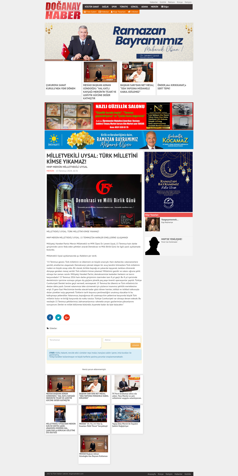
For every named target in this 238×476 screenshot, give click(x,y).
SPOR (114, 6)
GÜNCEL (134, 6)
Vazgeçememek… (170, 219)
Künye (180, 2)
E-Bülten (133, 11)
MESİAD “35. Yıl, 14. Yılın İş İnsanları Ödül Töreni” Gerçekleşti (93, 425)
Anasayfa (152, 474)
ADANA (144, 6)
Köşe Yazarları (118, 11)
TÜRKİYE (124, 6)
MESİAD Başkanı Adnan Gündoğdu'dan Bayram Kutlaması (93, 455)
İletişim (188, 2)
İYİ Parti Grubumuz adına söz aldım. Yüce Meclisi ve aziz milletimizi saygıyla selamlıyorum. (126, 396)
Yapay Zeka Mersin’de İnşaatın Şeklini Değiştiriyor (125, 425)
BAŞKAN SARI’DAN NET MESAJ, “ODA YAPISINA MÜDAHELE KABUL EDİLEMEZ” (94, 396)
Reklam (171, 2)
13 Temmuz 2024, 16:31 (67, 170)
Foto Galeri (90, 11)
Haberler (154, 2)
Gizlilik (163, 2)
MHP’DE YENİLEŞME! (171, 239)
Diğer (165, 6)
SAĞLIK (105, 6)
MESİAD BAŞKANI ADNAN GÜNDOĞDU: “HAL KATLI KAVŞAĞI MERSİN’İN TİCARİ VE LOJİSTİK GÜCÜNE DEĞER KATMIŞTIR (60, 397)
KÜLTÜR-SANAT (92, 6)
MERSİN (154, 6)
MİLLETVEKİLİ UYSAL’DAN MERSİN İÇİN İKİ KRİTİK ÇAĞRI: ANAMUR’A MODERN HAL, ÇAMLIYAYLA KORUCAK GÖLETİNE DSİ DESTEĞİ (61, 428)
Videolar (104, 11)
